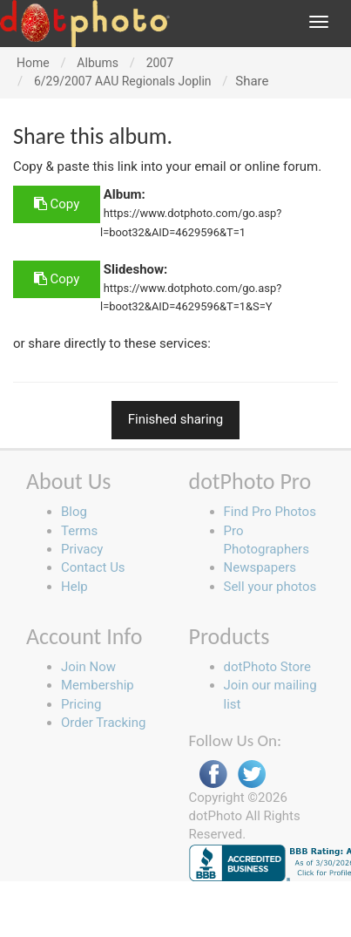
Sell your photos (270, 586)
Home (33, 63)
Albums (97, 63)
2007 (159, 63)
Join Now (88, 667)
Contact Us (93, 567)
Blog (74, 511)
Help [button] (74, 586)
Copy (56, 204)
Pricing (81, 704)
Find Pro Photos (270, 511)
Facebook (213, 774)
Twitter (252, 774)
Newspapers (260, 567)
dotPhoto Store (267, 667)
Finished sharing (176, 419)
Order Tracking (103, 722)
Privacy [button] (82, 549)
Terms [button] (79, 531)
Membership (97, 685)
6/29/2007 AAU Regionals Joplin (123, 81)
